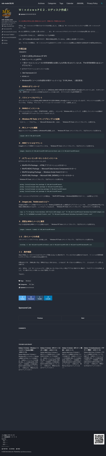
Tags (60, 3)
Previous (40, 368)
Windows (28, 331)
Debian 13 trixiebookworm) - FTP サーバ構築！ (93, 400)
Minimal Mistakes (29, 451)
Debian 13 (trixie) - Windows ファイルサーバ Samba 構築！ (28, 400)
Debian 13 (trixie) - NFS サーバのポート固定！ (50, 399)
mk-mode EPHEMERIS (9, 43)
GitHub (5, 49)
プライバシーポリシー (7, 446)
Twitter (4, 46)
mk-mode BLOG (8, 3)
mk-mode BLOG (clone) (9, 37)
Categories (51, 3)
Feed (21, 449)
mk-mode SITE (7, 34)
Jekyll (21, 451)
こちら (21, 102)
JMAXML (79, 3)
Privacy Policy (91, 3)
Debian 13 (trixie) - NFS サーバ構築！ (72, 399)
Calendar (69, 3)
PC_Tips (31, 335)
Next (83, 368)
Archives (40, 3)
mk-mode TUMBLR (8, 40)
